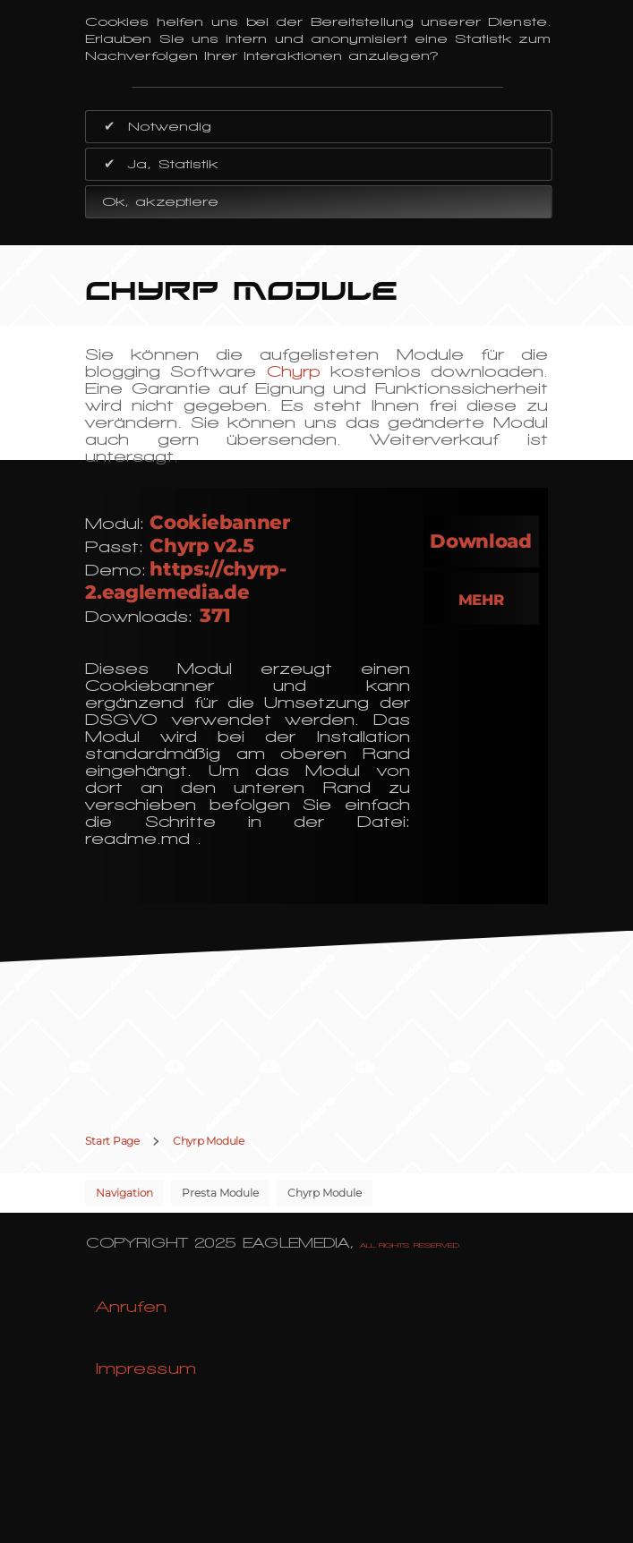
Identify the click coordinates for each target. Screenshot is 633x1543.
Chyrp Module (324, 1192)
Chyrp (294, 371)
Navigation (124, 1192)
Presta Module (220, 1192)
